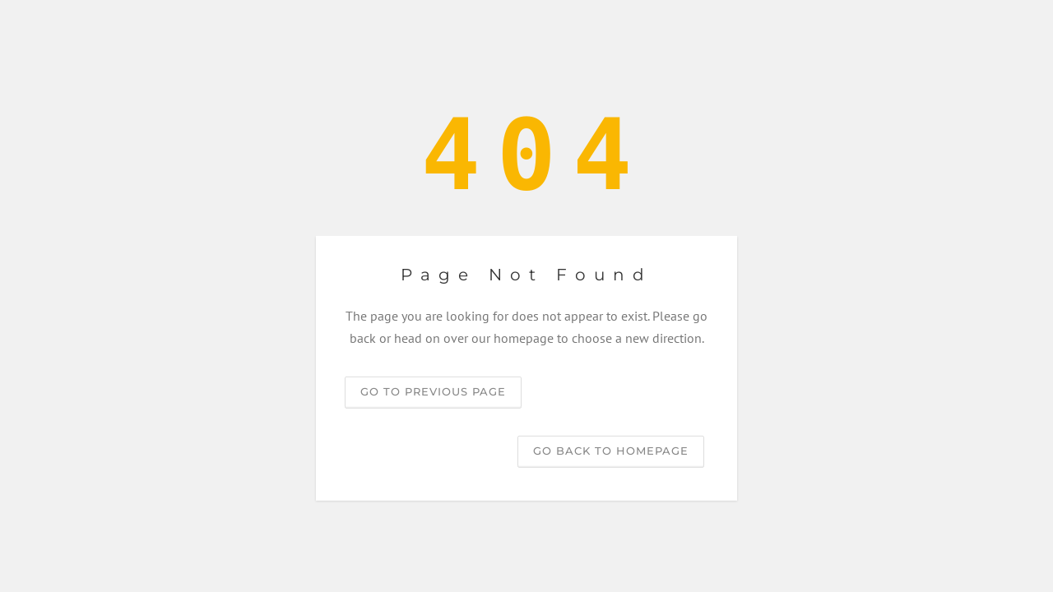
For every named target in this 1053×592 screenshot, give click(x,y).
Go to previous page (433, 391)
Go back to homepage (611, 450)
